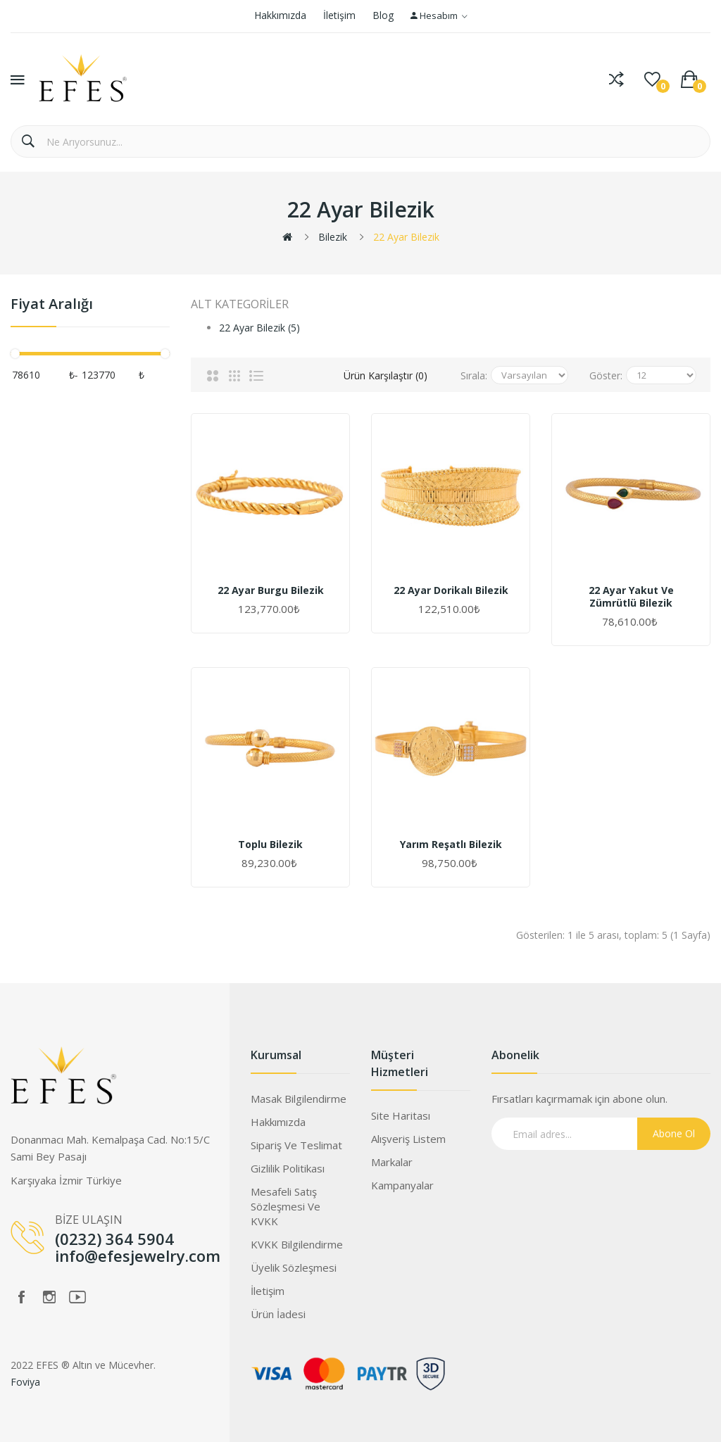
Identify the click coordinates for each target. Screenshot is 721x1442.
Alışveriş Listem (408, 1139)
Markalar (392, 1162)
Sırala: (473, 375)
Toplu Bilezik (270, 844)
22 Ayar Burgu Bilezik (271, 590)
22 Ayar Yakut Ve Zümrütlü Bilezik (631, 596)
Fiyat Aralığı (52, 304)
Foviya (25, 1382)
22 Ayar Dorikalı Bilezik (451, 590)
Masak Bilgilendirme (298, 1099)
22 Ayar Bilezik (406, 237)
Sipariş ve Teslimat (296, 1145)
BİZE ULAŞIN (89, 1219)
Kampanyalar (402, 1185)
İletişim (339, 15)
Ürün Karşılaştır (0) (385, 375)
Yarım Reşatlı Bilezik (451, 844)
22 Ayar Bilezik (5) (259, 327)
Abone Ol (674, 1133)
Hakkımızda (280, 15)
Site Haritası (400, 1115)
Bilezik (332, 237)
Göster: (605, 375)
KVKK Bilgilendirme (297, 1244)
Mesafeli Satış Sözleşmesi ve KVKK (285, 1206)
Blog (383, 15)
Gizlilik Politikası (288, 1168)
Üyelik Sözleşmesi (294, 1267)
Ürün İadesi (278, 1314)
